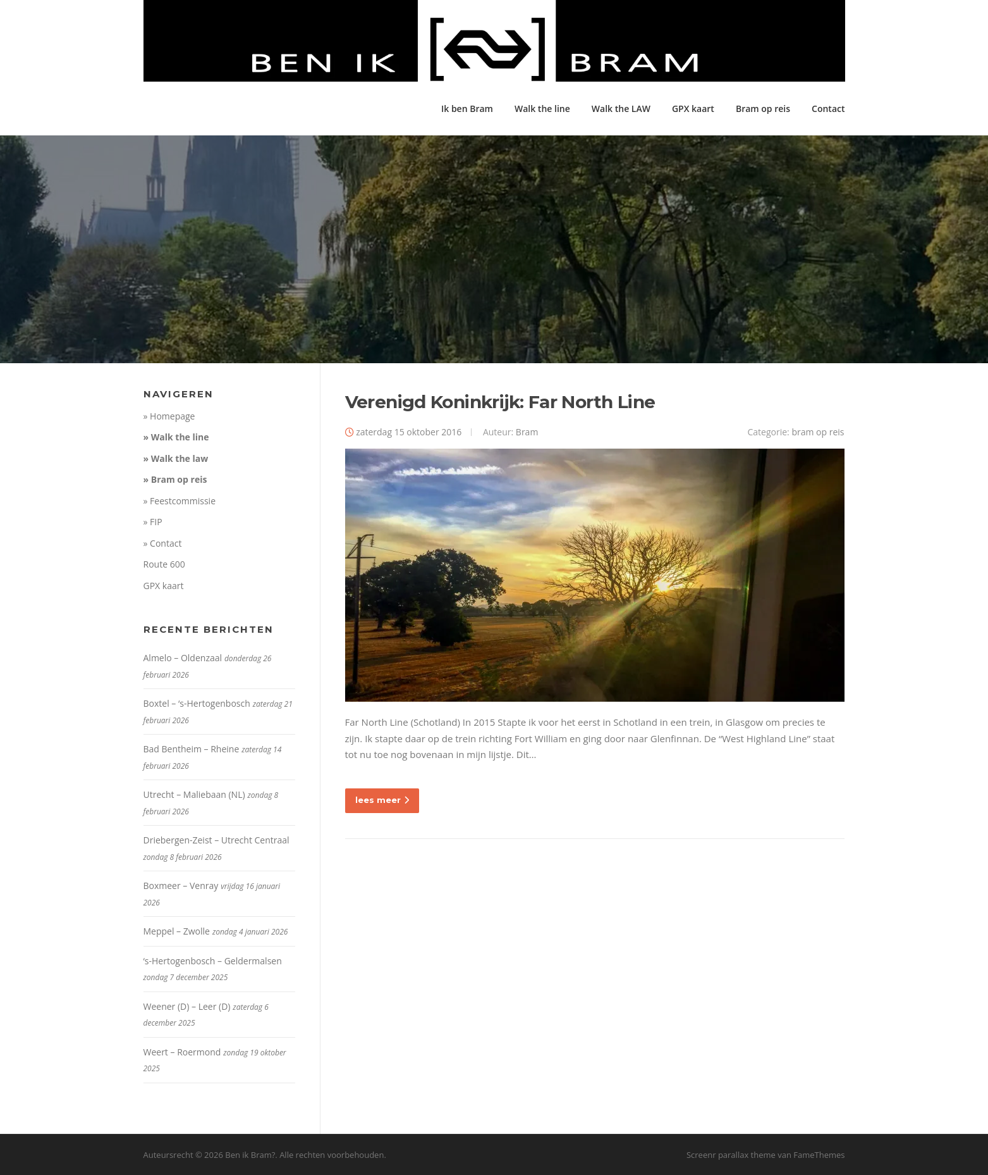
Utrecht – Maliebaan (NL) (194, 794)
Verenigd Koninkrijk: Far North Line (500, 402)
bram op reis (817, 432)
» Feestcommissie (179, 501)
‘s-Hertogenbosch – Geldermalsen (212, 961)
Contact (828, 109)
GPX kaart (693, 109)
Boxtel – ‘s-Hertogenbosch (196, 703)
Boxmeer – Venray (181, 886)
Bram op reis (763, 109)
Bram (527, 432)
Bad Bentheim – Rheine (191, 749)
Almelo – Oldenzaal (183, 658)
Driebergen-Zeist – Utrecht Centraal (216, 840)
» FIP (152, 522)
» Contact (162, 543)
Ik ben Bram (467, 109)
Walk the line (542, 109)
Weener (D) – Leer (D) (187, 1006)
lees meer (382, 800)
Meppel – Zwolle (176, 931)
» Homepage (169, 416)
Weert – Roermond (182, 1052)
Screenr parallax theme (731, 1154)
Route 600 (164, 564)
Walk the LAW (621, 109)
